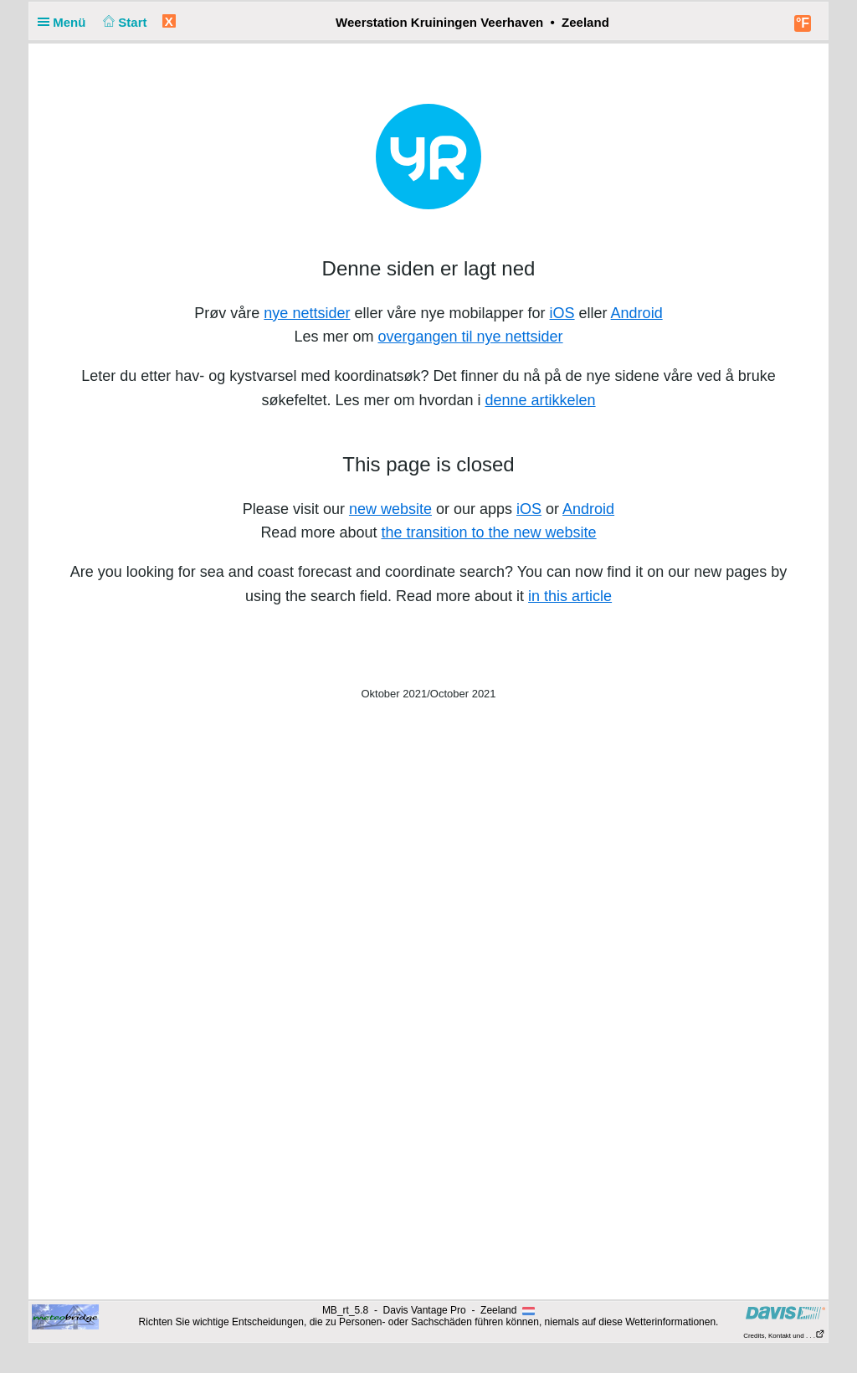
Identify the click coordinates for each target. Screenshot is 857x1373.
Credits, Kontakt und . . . (784, 1336)
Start (123, 22)
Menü (65, 22)
